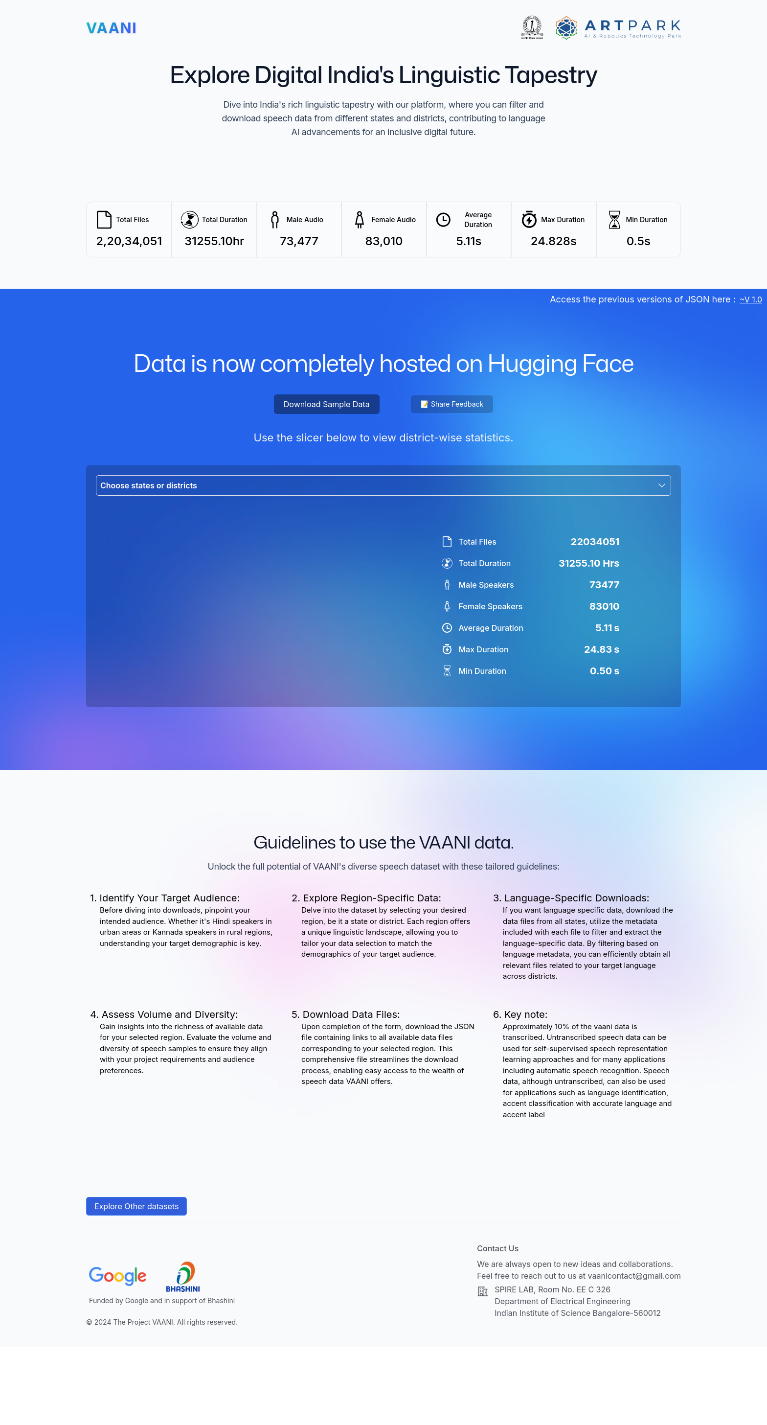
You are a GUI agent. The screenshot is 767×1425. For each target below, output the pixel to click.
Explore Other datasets (136, 1284)
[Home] (111, 28)
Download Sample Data (327, 404)
